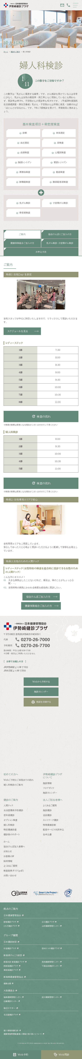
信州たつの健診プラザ (51, 948)
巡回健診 (47, 815)
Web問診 (61, 1054)
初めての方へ (11, 774)
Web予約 (20, 1054)
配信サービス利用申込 (53, 830)
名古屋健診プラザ (11, 1015)
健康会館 (7, 983)
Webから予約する (41, 682)
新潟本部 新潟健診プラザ (14, 962)
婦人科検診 (9, 825)
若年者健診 (9, 815)
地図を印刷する (41, 702)
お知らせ (8, 851)
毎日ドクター (9, 1008)
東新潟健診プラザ (11, 970)
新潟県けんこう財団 (13, 955)
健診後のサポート (12, 834)
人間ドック (8, 805)
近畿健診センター (11, 1001)
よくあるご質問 (50, 805)
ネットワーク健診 (50, 820)
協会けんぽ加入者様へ (14, 847)
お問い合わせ (10, 876)
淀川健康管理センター (50, 997)
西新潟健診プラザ (11, 966)
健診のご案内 (15, 52)
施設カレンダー (41, 692)
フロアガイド (48, 788)
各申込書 (47, 834)
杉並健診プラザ (10, 948)
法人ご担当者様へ (52, 800)
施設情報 (47, 783)
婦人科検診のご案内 (13, 785)
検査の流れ (41, 416)
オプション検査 (10, 820)
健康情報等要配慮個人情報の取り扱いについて (23, 1034)
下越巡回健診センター (50, 966)
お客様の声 (9, 856)
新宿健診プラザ (10, 922)
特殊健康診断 (49, 825)
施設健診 (47, 810)
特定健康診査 (10, 830)
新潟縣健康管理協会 (13, 977)
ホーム (6, 52)
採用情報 (8, 861)
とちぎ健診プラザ (10, 926)
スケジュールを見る (17, 331)
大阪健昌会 (9, 991)
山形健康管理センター (50, 926)
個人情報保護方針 (11, 1030)
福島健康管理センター (12, 997)
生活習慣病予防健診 (13, 810)
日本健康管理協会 (12, 915)
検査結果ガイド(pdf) (14, 871)
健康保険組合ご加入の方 (38, 606)
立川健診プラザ (48, 922)
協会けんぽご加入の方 (38, 596)
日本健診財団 (10, 942)
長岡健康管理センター (50, 962)
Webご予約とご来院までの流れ (18, 780)
